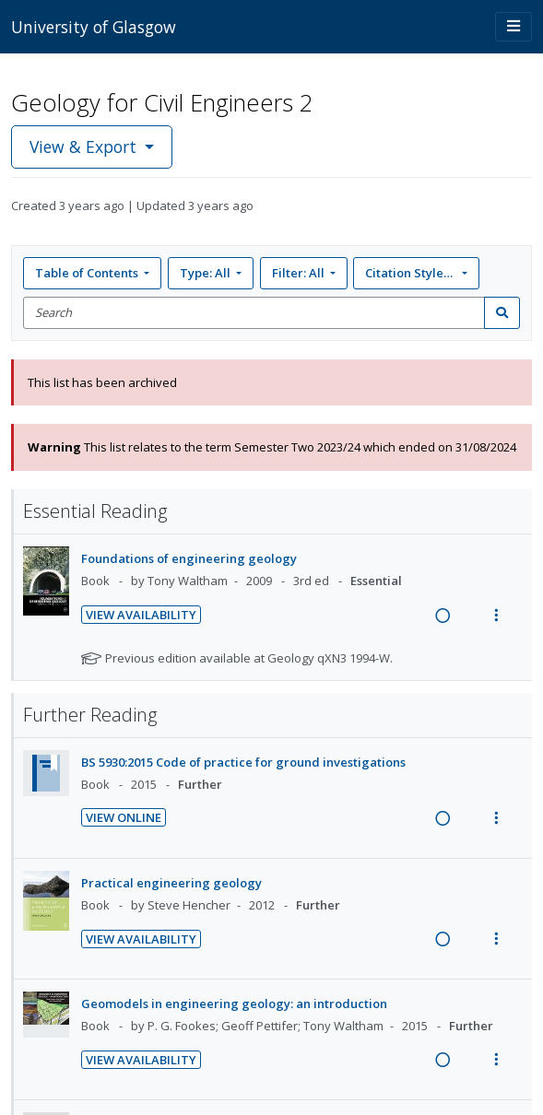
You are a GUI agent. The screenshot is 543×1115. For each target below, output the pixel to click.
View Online (123, 817)
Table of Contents (88, 272)
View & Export (85, 146)
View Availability (141, 614)
